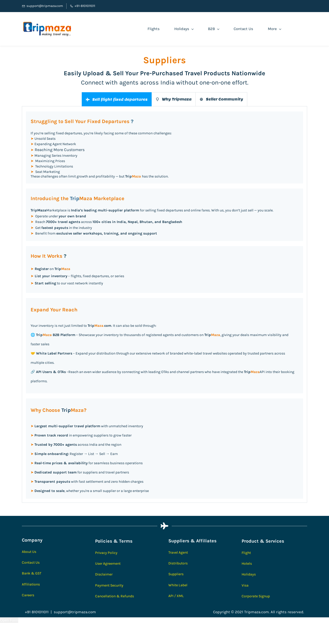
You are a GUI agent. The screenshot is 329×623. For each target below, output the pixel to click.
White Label (177, 585)
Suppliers (176, 574)
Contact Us (31, 562)
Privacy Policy (106, 553)
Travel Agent (178, 552)
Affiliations (31, 584)
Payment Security (109, 585)
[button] (117, 99)
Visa (245, 585)
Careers (28, 595)
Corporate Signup (256, 596)
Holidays (249, 574)
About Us (29, 552)
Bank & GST (31, 573)
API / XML (176, 596)
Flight (246, 553)
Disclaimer (104, 574)
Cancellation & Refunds (114, 596)
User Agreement (108, 563)
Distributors (178, 563)
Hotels (247, 563)
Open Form (9, 620)
